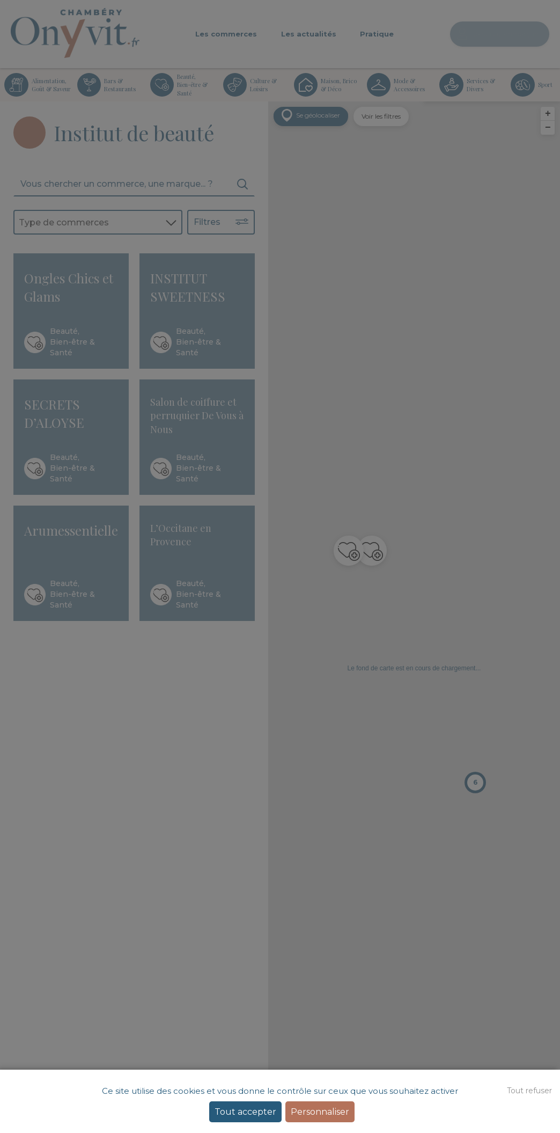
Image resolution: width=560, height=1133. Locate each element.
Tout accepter (245, 1112)
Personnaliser (320, 1112)
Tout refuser (529, 1090)
